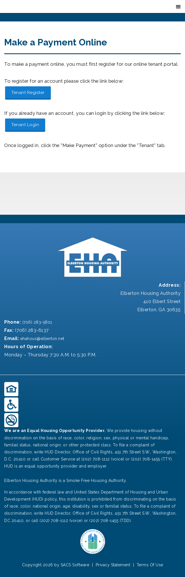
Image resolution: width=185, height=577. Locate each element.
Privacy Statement (113, 565)
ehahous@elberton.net (41, 338)
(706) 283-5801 (36, 322)
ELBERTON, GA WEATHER (92, 193)
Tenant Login (25, 124)
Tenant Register (28, 92)
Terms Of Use (150, 565)
